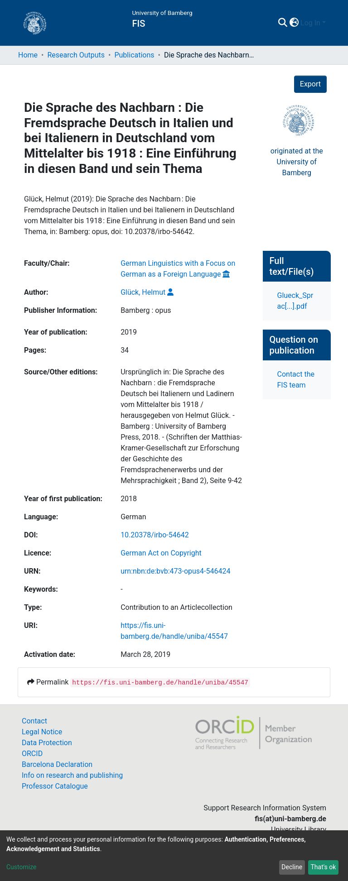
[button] (294, 23)
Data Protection (47, 742)
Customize (21, 867)
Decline (291, 867)
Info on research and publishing (72, 775)
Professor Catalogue (55, 786)
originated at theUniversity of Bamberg (297, 162)
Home (28, 55)
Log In (310, 23)
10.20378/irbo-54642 (155, 535)
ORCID (32, 753)
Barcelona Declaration (57, 764)
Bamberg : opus (146, 310)
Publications (134, 55)
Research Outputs (76, 55)
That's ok (323, 867)
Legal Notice (42, 732)
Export (310, 84)
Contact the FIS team (295, 379)
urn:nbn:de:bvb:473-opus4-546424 (175, 571)
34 (125, 350)
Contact (34, 721)
